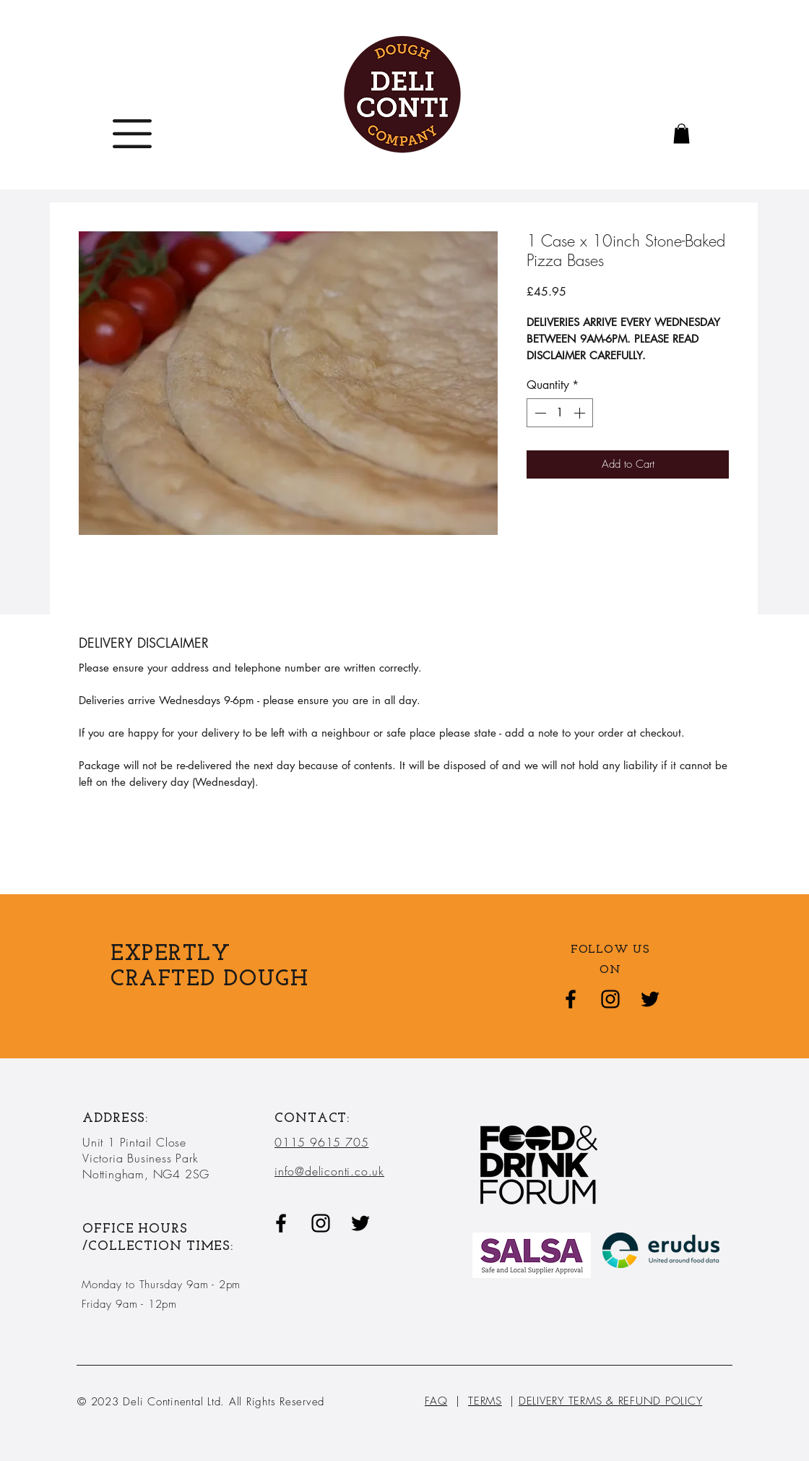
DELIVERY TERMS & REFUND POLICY (611, 1401)
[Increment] (581, 413)
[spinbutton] (560, 413)
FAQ (436, 1401)
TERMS (485, 1401)
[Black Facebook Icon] (570, 999)
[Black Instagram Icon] (610, 999)
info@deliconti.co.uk (329, 1171)
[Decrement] (539, 413)
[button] (132, 133)
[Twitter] (650, 999)
